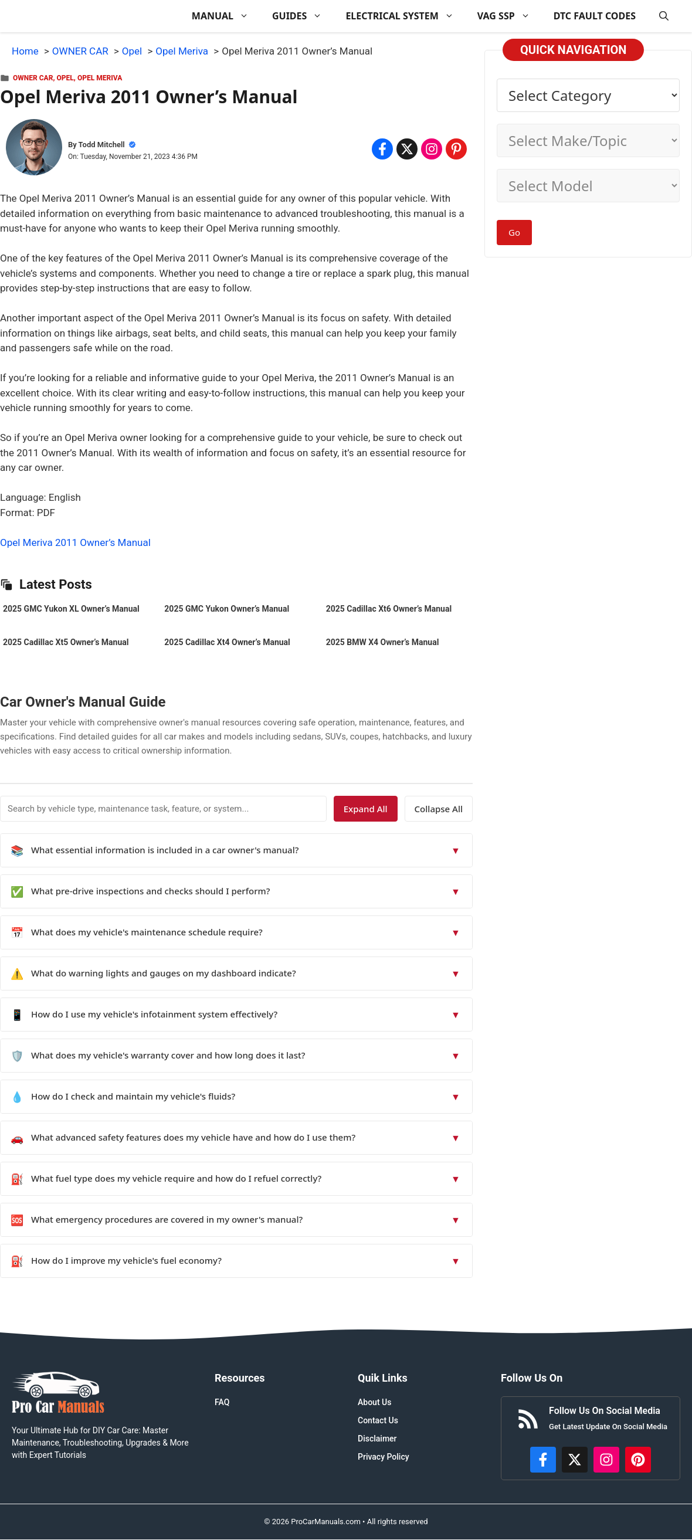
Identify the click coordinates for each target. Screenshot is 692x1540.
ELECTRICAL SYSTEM (405, 16)
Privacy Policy (383, 1456)
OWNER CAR (33, 78)
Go (514, 232)
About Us (374, 1402)
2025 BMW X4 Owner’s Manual (382, 642)
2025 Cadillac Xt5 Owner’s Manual (65, 642)
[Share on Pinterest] (456, 149)
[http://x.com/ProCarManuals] (575, 1460)
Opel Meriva (99, 78)
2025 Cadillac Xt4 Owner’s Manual (227, 642)
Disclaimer (377, 1438)
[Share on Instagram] (431, 149)
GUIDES (303, 16)
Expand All (366, 809)
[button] (663, 16)
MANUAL (226, 16)
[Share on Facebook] (382, 149)
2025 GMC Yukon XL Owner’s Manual (71, 608)
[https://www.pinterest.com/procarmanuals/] (638, 1460)
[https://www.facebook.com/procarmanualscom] (543, 1460)
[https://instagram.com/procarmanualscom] (606, 1460)
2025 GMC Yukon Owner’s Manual (226, 608)
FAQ (222, 1402)
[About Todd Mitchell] (34, 149)
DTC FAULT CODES (595, 15)
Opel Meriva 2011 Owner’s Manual (75, 542)
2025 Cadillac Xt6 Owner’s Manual (389, 608)
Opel (65, 78)
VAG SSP (509, 16)
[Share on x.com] (407, 149)
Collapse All (439, 809)
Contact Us (378, 1420)
